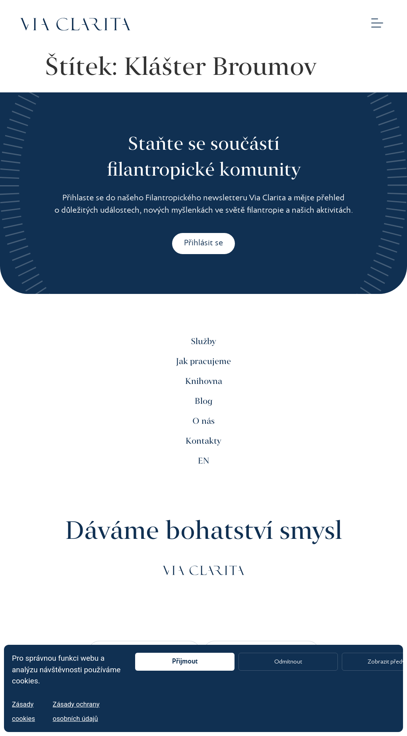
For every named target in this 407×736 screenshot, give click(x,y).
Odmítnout (288, 662)
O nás (203, 421)
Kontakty (203, 441)
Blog (204, 401)
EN (203, 461)
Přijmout (185, 661)
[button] (377, 24)
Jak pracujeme (203, 362)
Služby (203, 342)
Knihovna (203, 382)
